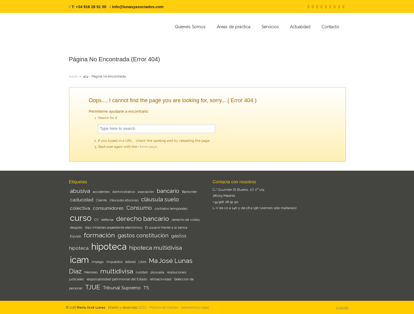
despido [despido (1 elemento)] (76, 227)
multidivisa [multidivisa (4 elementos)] (116, 271)
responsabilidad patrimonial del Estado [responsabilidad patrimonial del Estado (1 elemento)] (116, 279)
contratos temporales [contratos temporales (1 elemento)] (171, 208)
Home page (147, 147)
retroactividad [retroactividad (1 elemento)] (160, 279)
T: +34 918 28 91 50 (88, 7)
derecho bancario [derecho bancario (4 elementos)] (142, 218)
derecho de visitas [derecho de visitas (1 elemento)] (186, 219)
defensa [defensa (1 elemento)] (107, 219)
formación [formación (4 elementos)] (99, 235)
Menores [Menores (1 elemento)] (91, 272)
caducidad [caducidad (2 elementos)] (81, 200)
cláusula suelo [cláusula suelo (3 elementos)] (160, 199)
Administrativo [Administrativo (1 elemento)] (123, 192)
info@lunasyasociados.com (138, 7)
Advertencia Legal (195, 307)
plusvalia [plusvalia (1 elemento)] (157, 272)
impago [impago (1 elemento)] (98, 262)
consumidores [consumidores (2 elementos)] (108, 208)
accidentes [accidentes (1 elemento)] (101, 192)
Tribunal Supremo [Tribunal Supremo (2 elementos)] (122, 288)
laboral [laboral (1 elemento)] (130, 262)
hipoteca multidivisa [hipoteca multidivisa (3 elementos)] (155, 247)
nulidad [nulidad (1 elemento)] (142, 272)
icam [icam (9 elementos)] (79, 260)
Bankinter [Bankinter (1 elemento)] (189, 192)
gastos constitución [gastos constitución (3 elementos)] (143, 235)
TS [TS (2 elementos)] (146, 288)
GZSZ (142, 307)
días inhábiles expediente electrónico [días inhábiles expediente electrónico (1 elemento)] (113, 227)
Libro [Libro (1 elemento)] (142, 262)
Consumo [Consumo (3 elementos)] (139, 207)
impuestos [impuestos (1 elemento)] (114, 262)
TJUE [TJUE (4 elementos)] (92, 287)
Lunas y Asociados (114, 27)
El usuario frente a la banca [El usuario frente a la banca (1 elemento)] (166, 227)
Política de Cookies (164, 307)
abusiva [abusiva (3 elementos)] (80, 190)
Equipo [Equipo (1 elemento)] (75, 236)
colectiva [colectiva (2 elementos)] (80, 208)
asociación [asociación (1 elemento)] (146, 192)
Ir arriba (342, 307)
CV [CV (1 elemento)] (96, 219)
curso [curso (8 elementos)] (81, 218)
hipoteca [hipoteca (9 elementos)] (108, 246)
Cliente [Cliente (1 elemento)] (101, 200)
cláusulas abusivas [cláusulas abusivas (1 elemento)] (124, 200)
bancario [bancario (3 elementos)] (168, 190)
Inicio (73, 76)
